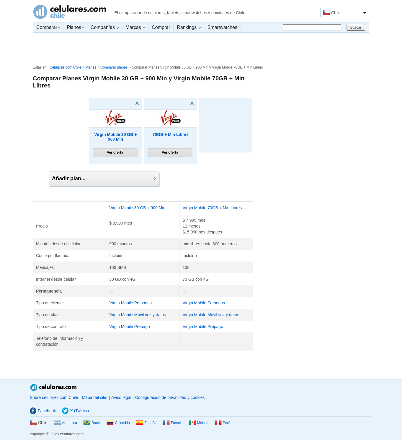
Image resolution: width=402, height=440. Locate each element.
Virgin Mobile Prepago (129, 326)
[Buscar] (312, 27)
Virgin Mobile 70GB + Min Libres (212, 207)
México (198, 423)
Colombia (118, 423)
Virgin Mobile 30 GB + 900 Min (115, 137)
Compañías (105, 27)
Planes (75, 27)
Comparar (48, 27)
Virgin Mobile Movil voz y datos (137, 314)
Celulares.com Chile (70, 11)
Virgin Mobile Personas (130, 303)
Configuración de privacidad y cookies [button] (170, 397)
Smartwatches (222, 27)
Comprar (161, 27)
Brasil (91, 423)
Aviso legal (121, 397)
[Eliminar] (128, 103)
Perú (222, 423)
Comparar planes (114, 67)
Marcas (135, 27)
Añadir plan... (104, 178)
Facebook (43, 410)
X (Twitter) (75, 410)
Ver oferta (115, 152)
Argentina (65, 423)
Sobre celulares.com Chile (54, 397)
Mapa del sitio (94, 397)
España (146, 423)
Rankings (188, 27)
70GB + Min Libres (170, 134)
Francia (173, 423)
